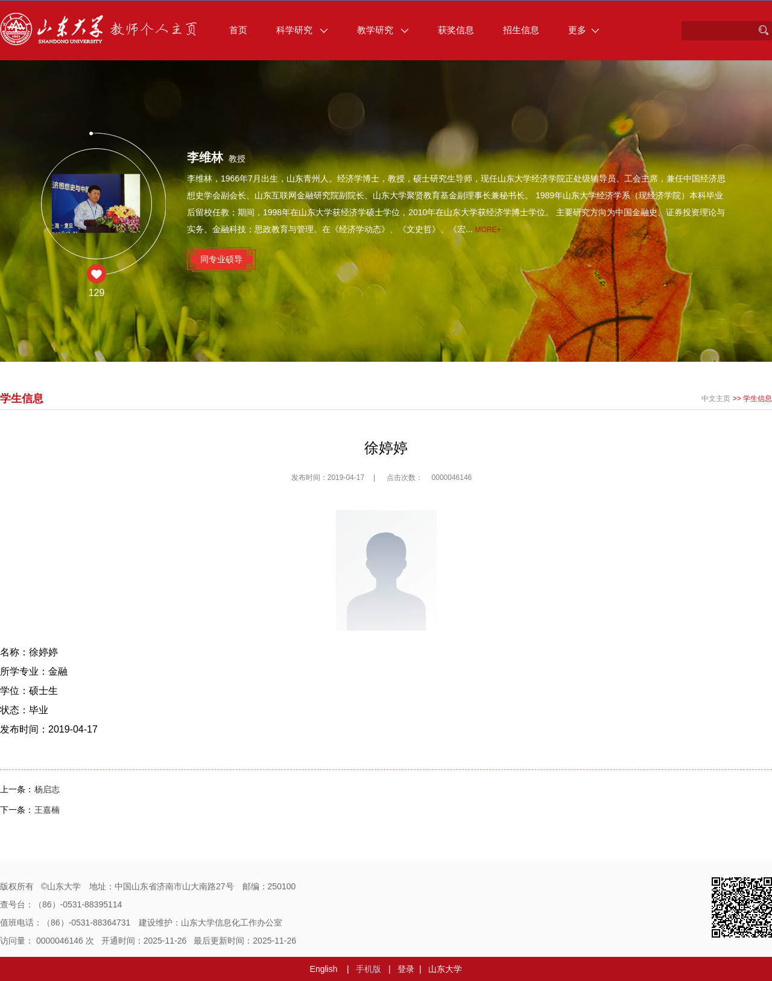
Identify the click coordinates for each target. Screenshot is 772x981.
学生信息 (757, 398)
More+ (488, 230)
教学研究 (383, 30)
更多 (584, 30)
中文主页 (715, 398)
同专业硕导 (221, 259)
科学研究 (302, 30)
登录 (405, 969)
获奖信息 (456, 30)
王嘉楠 (47, 810)
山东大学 (445, 969)
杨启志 (47, 789)
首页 (238, 30)
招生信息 (521, 30)
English (324, 969)
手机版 (368, 969)
